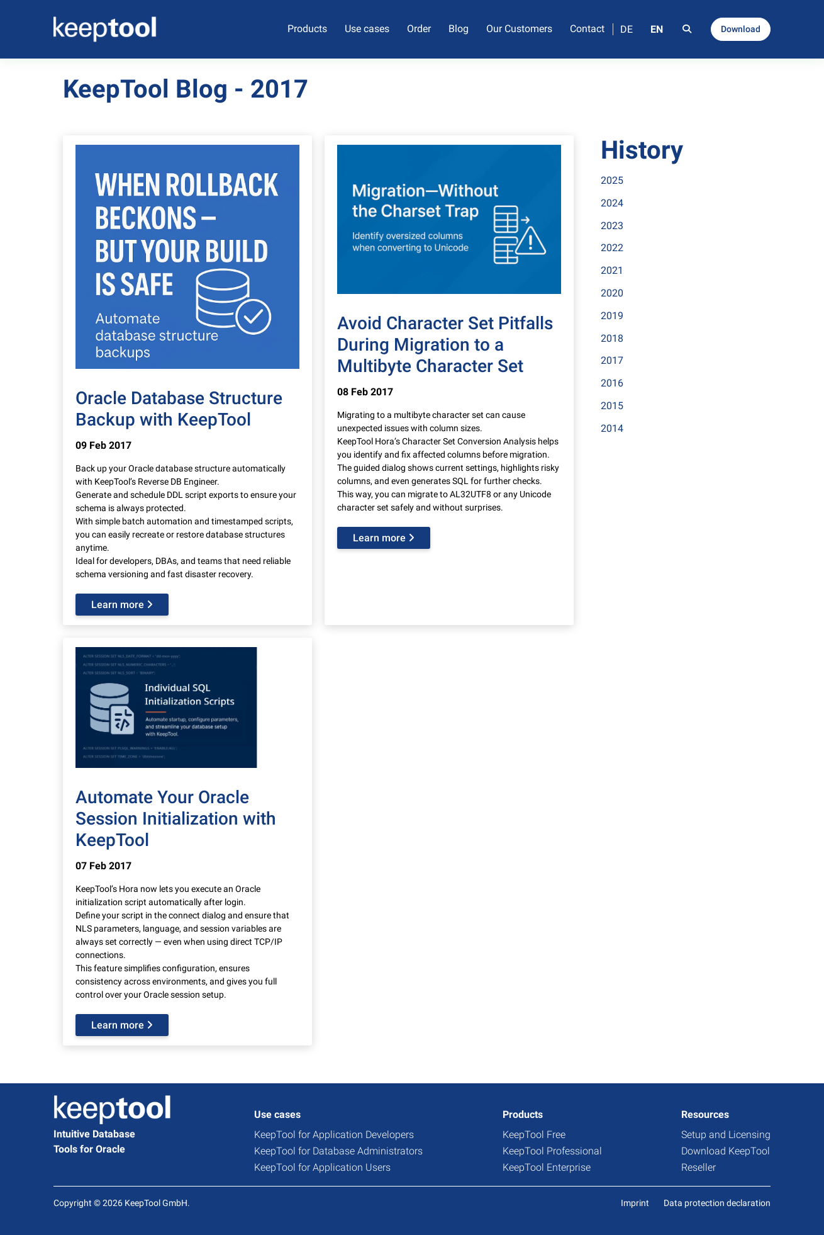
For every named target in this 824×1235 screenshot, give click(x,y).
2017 (612, 360)
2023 (612, 226)
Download (740, 29)
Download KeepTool (725, 1151)
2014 (612, 428)
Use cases (367, 29)
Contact (587, 29)
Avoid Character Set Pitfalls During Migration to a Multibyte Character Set (445, 344)
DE (626, 29)
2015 (612, 406)
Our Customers (519, 29)
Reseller (698, 1167)
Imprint (635, 1203)
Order (419, 29)
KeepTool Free (534, 1135)
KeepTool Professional (552, 1151)
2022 (612, 248)
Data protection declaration (717, 1203)
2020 (612, 293)
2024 (612, 203)
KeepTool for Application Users (322, 1167)
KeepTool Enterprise (547, 1167)
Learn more (122, 605)
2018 (612, 338)
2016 (612, 383)
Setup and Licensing (726, 1135)
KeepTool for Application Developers (334, 1135)
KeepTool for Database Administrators (338, 1151)
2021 (612, 270)
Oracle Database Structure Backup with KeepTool (178, 409)
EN (656, 29)
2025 (612, 180)
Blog (458, 29)
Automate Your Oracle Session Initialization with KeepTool (175, 818)
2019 (612, 316)
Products (307, 29)
